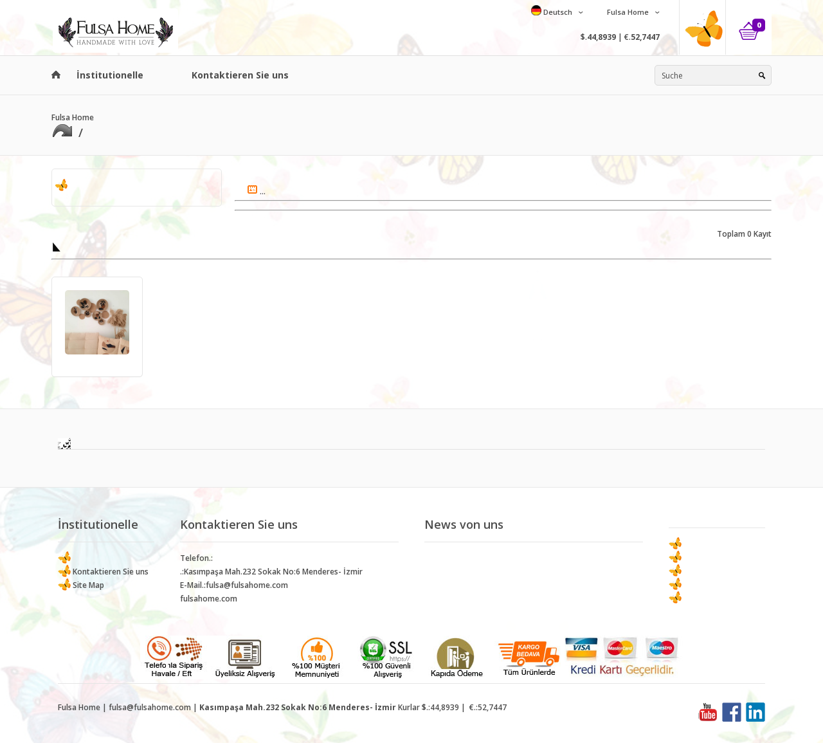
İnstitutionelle (110, 75)
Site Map (87, 585)
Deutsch (556, 12)
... (257, 191)
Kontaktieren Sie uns (240, 75)
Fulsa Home (627, 12)
